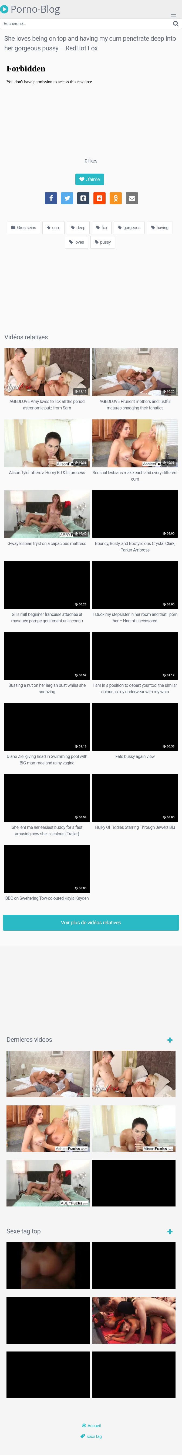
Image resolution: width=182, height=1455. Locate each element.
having (159, 227)
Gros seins (23, 227)
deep (78, 227)
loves (76, 242)
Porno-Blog (30, 9)
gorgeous (129, 227)
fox (101, 227)
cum (53, 227)
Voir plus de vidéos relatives (91, 922)
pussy (103, 242)
